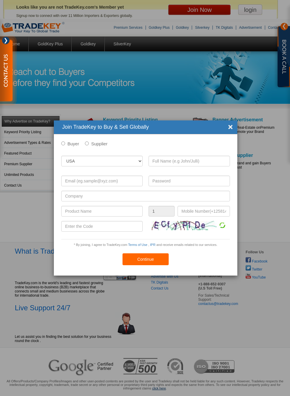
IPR (152, 244)
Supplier (99, 143)
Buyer (73, 143)
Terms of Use (137, 244)
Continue (145, 259)
